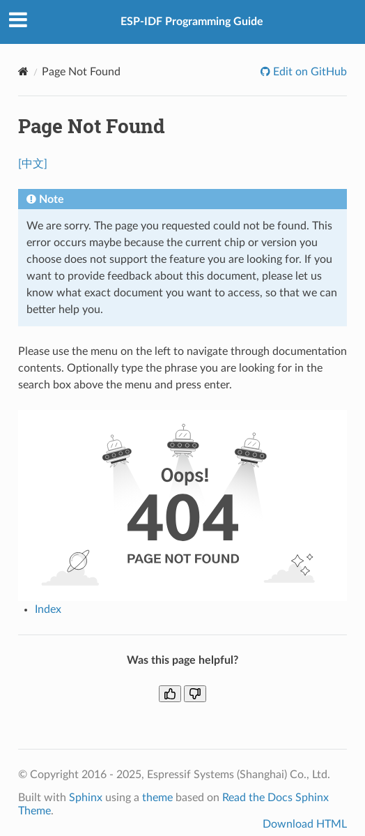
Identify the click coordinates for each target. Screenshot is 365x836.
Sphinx (85, 797)
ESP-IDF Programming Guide (192, 21)
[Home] (23, 71)
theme (157, 797)
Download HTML (305, 824)
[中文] (32, 163)
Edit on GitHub (308, 71)
